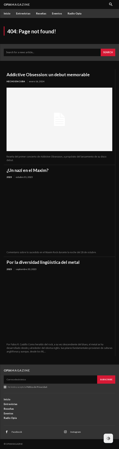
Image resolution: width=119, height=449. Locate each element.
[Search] (108, 52)
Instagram (75, 431)
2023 (9, 177)
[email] (50, 379)
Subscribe (106, 379)
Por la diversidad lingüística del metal (43, 262)
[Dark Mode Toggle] (108, 438)
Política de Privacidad (37, 387)
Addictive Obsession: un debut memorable (48, 74)
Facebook (17, 431)
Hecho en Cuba (16, 81)
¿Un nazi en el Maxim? (27, 170)
